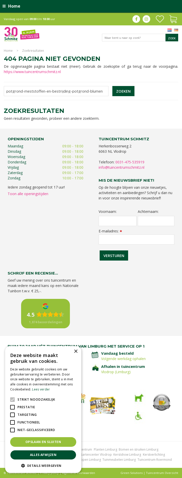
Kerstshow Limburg (127, 454)
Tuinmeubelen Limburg (119, 460)
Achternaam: (148, 211)
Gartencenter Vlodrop (96, 454)
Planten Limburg (105, 449)
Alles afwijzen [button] (43, 455)
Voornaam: (108, 211)
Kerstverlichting (154, 454)
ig (146, 19)
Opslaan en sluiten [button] (43, 442)
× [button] (76, 351)
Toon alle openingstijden (28, 193)
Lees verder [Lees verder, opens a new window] (41, 389)
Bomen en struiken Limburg (138, 449)
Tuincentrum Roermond (155, 460)
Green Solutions (131, 473)
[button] (43, 465)
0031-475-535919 (129, 162)
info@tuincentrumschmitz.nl (121, 167)
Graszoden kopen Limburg (81, 460)
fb (136, 19)
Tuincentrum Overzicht (162, 473)
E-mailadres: (110, 231)
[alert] (43, 409)
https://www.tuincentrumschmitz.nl (32, 71)
